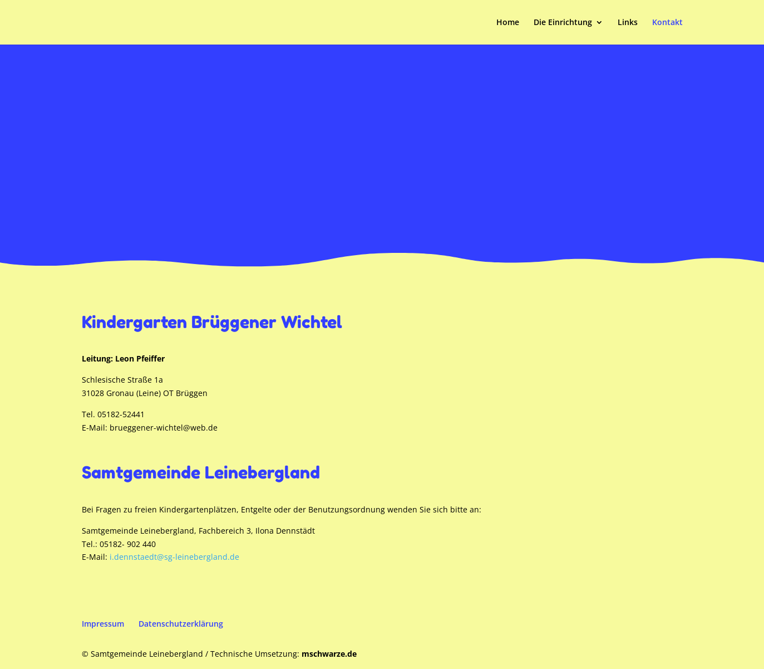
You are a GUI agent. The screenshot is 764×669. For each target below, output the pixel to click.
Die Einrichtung (563, 22)
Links (628, 22)
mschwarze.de (329, 653)
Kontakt (667, 22)
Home (507, 22)
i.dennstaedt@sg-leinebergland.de (174, 556)
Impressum (103, 623)
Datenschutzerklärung (181, 623)
